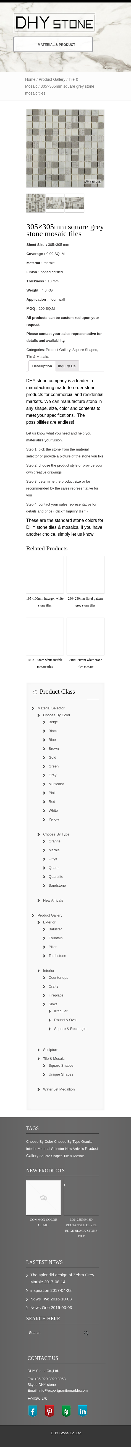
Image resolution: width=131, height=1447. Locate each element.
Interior (48, 971)
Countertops (58, 977)
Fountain (56, 938)
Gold (52, 757)
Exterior (49, 922)
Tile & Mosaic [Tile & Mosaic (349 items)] (73, 1156)
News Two (39, 1299)
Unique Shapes (61, 1074)
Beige (53, 722)
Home (30, 79)
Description (42, 366)
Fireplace (56, 995)
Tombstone (57, 956)
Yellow (54, 819)
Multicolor (56, 784)
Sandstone (57, 885)
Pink (52, 793)
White (53, 810)
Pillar (53, 947)
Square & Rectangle (70, 1029)
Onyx (53, 859)
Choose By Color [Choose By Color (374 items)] (39, 1141)
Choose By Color (56, 715)
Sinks (53, 1004)
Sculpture (50, 1050)
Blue (52, 740)
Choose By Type (56, 834)
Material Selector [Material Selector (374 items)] (51, 1149)
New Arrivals (53, 900)
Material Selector (51, 708)
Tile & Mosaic (37, 357)
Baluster (55, 929)
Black (53, 731)
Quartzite (56, 877)
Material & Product (49, 45)
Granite (55, 841)
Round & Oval (65, 1020)
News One (40, 1307)
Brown (54, 748)
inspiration (39, 1290)
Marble (54, 850)
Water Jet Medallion (59, 1089)
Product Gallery (52, 79)
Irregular (60, 1011)
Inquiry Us (67, 366)
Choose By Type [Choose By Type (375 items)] (67, 1141)
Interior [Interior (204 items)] (31, 1149)
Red (52, 802)
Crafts (53, 986)
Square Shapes (84, 350)
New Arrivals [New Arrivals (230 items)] (74, 1149)
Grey (52, 775)
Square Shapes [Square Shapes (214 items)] (51, 1156)
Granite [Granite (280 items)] (87, 1142)
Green (54, 766)
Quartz (54, 868)
